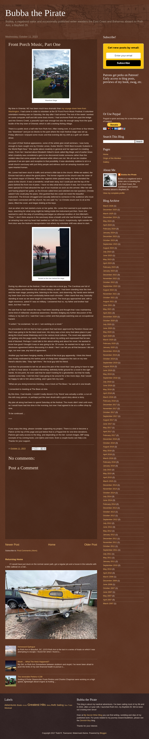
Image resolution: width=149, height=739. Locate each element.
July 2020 (107, 324)
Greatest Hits (37, 704)
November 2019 (110, 355)
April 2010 (107, 573)
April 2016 (107, 454)
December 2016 (110, 439)
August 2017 (108, 420)
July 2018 (107, 382)
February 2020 (109, 343)
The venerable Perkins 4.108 (30, 677)
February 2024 (109, 229)
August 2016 (108, 447)
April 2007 (107, 600)
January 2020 (109, 347)
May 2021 (107, 309)
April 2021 (107, 313)
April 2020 (107, 336)
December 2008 (110, 581)
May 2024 (107, 221)
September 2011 (110, 550)
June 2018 (107, 385)
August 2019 (108, 366)
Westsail (8, 708)
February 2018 (109, 401)
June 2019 (107, 370)
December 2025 (110, 210)
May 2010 (107, 569)
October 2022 (109, 282)
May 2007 (107, 596)
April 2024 (107, 225)
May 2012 (107, 531)
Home (51, 544)
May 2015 (107, 473)
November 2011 (110, 542)
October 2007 (109, 588)
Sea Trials (68, 705)
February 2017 (109, 435)
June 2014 (107, 500)
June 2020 (107, 328)
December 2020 (110, 317)
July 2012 (107, 523)
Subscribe (123, 63)
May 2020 (107, 332)
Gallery (106, 162)
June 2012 (107, 527)
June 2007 (107, 592)
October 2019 (109, 359)
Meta (49, 705)
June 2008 (107, 584)
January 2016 (109, 466)
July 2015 (107, 470)
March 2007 (108, 603)
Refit (53, 705)
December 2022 (110, 275)
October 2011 (109, 546)
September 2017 (110, 416)
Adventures (10, 705)
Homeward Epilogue (26, 647)
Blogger (103, 733)
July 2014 (107, 496)
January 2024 (109, 233)
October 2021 (109, 297)
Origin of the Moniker (112, 158)
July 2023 (107, 252)
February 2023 (109, 267)
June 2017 (107, 424)
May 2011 (107, 558)
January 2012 (109, 535)
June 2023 (107, 255)
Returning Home (14, 559)
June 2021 (107, 305)
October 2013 (109, 512)
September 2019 (110, 363)
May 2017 (107, 427)
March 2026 (108, 206)
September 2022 (110, 286)
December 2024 (110, 217)
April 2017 (107, 431)
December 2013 (110, 508)
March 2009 (108, 577)
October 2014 (109, 493)
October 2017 (109, 412)
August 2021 (108, 301)
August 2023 (108, 248)
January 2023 (109, 271)
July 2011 (107, 554)
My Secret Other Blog (93, 715)
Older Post (90, 544)
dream (25, 705)
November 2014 (110, 489)
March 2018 (108, 397)
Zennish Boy (85, 720)
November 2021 (110, 294)
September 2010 (110, 565)
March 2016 (108, 458)
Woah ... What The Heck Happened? (33, 662)
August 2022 (108, 290)
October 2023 (109, 240)
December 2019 (110, 351)
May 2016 (107, 450)
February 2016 (109, 462)
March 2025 (108, 213)
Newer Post (12, 544)
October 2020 (109, 320)
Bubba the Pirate (35, 13)
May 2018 (107, 389)
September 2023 (110, 244)
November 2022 (110, 278)
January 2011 (109, 561)
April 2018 (107, 393)
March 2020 (108, 340)
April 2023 (107, 263)
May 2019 (107, 374)
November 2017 (110, 408)
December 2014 (110, 485)
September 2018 (110, 378)
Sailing (60, 705)
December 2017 (110, 404)
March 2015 (108, 481)
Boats (19, 705)
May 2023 (107, 259)
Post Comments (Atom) (27, 550)
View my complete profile (114, 193)
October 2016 (109, 443)
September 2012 (110, 519)
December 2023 (110, 236)
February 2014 (109, 504)
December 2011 (110, 538)
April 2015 (107, 477)
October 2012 (109, 515)
